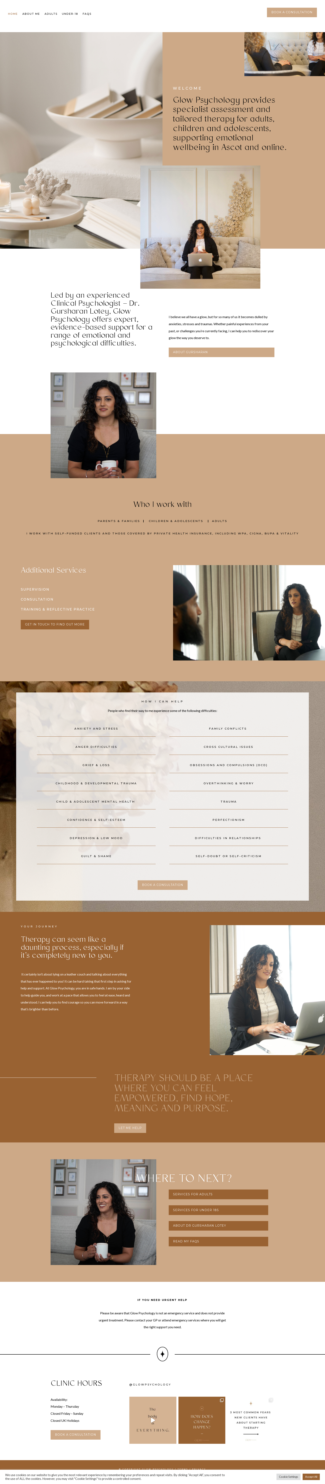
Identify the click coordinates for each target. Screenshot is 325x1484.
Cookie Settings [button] (288, 1476)
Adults (51, 13)
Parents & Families (119, 526)
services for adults (193, 1200)
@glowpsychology (150, 1390)
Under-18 (70, 13)
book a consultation (292, 12)
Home (13, 13)
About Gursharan (190, 358)
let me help (130, 1133)
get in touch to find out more (55, 630)
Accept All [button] (311, 1476)
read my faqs (186, 1247)
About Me (31, 13)
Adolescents (189, 526)
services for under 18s (196, 1216)
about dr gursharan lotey (199, 1231)
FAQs (87, 13)
